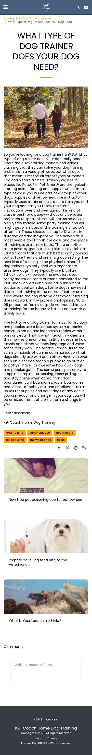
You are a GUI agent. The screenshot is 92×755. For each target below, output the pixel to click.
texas (61, 440)
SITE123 (42, 743)
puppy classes (39, 433)
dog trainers (64, 433)
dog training (14, 433)
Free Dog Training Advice (33, 18)
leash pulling (15, 440)
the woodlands (40, 440)
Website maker (60, 743)
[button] (5, 7)
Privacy (52, 738)
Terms (36, 738)
